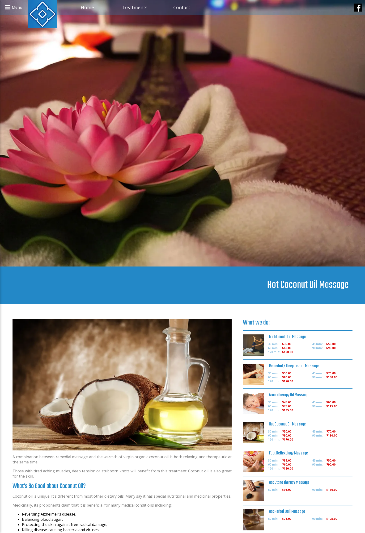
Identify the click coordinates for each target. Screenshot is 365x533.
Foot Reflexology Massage (288, 453)
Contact (181, 7)
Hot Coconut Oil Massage (287, 424)
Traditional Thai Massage (287, 336)
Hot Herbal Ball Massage (287, 511)
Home (87, 7)
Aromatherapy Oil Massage (288, 395)
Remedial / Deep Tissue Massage (294, 366)
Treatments (134, 7)
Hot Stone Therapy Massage (289, 482)
